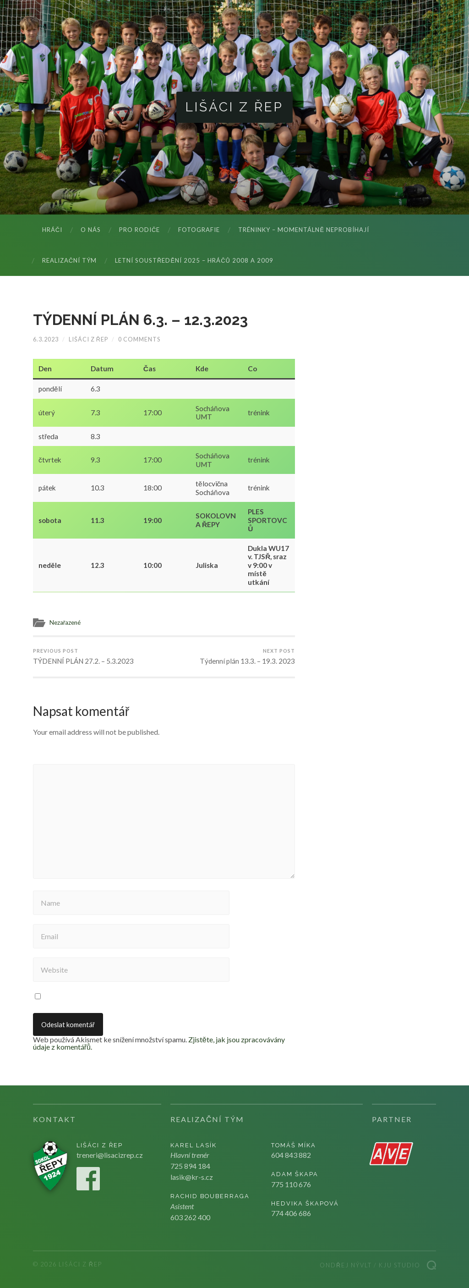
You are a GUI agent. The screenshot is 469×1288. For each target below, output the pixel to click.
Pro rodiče (139, 229)
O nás (91, 229)
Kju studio (399, 1265)
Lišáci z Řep (234, 107)
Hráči (52, 229)
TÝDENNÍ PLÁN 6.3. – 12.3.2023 (140, 319)
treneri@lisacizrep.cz (109, 1154)
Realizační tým (69, 260)
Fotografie (199, 229)
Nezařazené (65, 622)
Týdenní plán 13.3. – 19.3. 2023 (247, 656)
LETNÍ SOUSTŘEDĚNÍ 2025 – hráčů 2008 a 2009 (194, 260)
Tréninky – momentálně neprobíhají (303, 229)
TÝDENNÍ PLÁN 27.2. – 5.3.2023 (83, 656)
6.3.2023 (46, 339)
